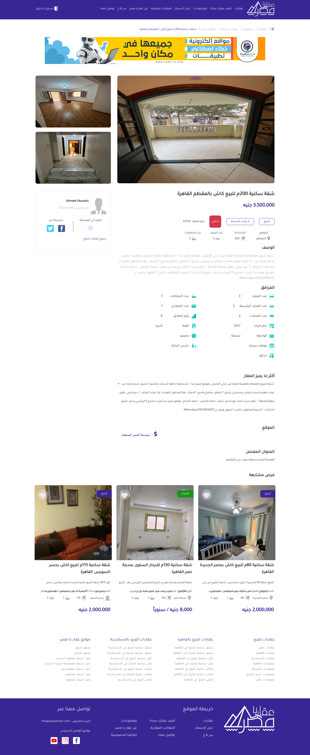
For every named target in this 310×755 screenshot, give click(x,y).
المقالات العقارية (161, 8)
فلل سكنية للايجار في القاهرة (194, 663)
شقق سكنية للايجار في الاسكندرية (129, 653)
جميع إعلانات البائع (95, 239)
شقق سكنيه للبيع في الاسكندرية (130, 647)
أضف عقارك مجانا (221, 8)
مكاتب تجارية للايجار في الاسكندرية (129, 674)
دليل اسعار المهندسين (75, 669)
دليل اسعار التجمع (78, 680)
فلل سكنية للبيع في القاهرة (195, 658)
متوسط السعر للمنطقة (139, 434)
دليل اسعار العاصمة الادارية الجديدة (67, 663)
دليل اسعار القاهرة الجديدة (73, 658)
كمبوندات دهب (265, 680)
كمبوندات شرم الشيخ (260, 674)
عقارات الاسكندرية (262, 658)
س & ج (122, 8)
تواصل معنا (107, 8)
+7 (73, 155)
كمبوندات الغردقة (263, 669)
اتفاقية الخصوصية (124, 735)
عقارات (239, 8)
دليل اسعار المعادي (77, 674)
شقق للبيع (83, 647)
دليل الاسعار (182, 8)
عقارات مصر (266, 647)
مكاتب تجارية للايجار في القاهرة (193, 674)
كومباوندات (200, 8)
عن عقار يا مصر (138, 8)
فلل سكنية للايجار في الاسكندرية (130, 663)
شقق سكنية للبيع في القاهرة (193, 647)
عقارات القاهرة (265, 653)
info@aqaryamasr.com (56, 721)
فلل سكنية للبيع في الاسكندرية (131, 658)
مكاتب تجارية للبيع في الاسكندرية (130, 669)
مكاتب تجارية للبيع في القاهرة (194, 669)
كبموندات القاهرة (263, 663)
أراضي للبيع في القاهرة (198, 680)
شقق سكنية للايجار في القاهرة (193, 653)
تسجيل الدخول (47, 8)
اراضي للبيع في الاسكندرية (135, 680)
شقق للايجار (82, 653)
